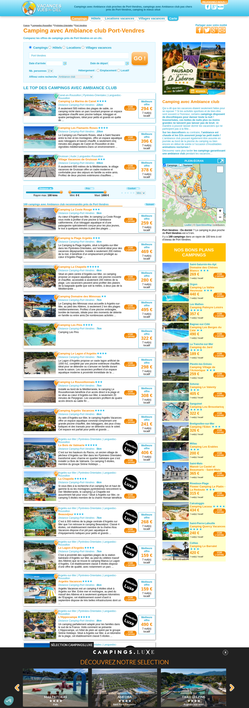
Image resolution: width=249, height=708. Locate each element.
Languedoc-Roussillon (90, 156)
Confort (133, 188)
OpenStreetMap (204, 225)
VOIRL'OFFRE (130, 108)
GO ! (140, 58)
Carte (173, 18)
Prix (89, 188)
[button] (9, 701)
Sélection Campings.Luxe (72, 645)
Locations (74, 47)
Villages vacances (151, 18)
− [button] (220, 217)
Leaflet (187, 225)
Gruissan (63, 156)
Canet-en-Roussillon (69, 95)
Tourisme (187, 165)
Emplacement (108, 70)
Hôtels (96, 18)
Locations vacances (119, 18)
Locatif (125, 70)
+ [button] (220, 211)
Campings (79, 18)
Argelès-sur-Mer (67, 439)
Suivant (150, 204)
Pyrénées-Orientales (94, 95)
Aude (73, 156)
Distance (45, 188)
